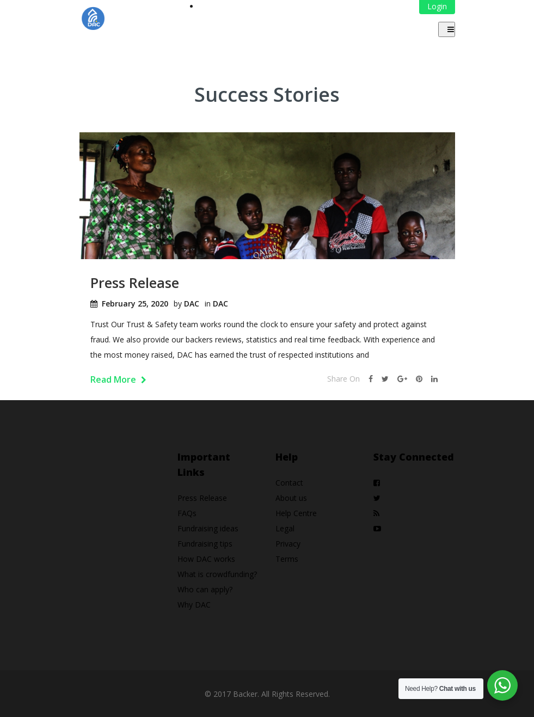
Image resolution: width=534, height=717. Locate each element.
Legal (284, 528)
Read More (118, 379)
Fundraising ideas (207, 528)
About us (291, 498)
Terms (286, 559)
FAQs (187, 513)
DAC (191, 303)
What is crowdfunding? (217, 574)
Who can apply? (204, 589)
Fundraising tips (204, 543)
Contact (289, 482)
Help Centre (296, 513)
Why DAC (194, 604)
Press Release (134, 282)
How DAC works (206, 559)
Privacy (287, 543)
